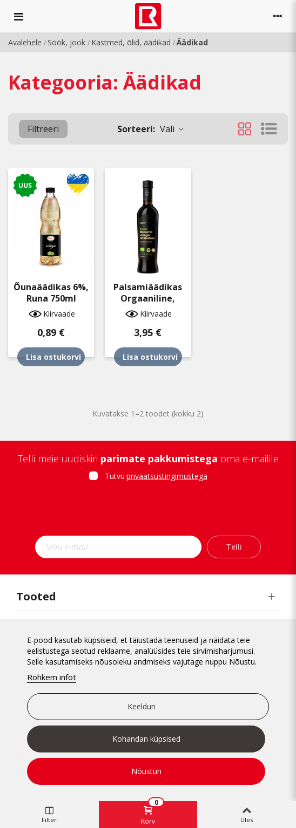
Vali (151, 129)
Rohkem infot (51, 677)
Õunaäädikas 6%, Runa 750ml (51, 293)
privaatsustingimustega (166, 476)
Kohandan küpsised (146, 739)
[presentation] (148, 512)
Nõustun (146, 771)
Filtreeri (43, 129)
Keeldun (141, 706)
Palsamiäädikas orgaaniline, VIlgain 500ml (147, 299)
